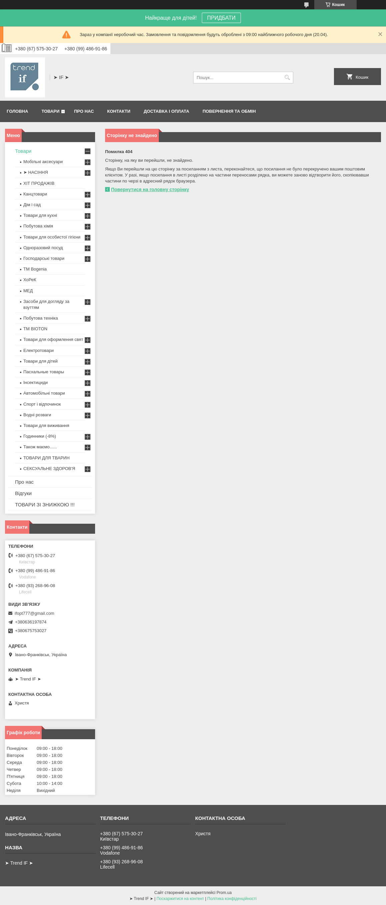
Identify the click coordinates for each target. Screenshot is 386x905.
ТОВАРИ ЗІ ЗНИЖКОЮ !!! (45, 504)
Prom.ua (224, 892)
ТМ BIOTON (35, 328)
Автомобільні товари (44, 393)
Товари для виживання (46, 425)
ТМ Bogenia (35, 269)
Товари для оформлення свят (53, 339)
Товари (50, 111)
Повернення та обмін (229, 111)
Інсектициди (35, 382)
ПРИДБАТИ (221, 18)
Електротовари (38, 350)
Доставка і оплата (166, 111)
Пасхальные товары (43, 371)
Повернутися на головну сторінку (150, 189)
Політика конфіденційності (232, 898)
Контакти (118, 111)
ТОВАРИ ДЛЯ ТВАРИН (46, 457)
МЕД (28, 290)
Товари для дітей (40, 361)
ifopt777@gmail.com (34, 613)
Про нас (84, 111)
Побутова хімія (38, 226)
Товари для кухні (40, 215)
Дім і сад (32, 204)
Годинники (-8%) (39, 436)
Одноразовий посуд (43, 247)
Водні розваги (37, 414)
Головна (17, 111)
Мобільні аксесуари (43, 161)
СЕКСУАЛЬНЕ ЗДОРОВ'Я (49, 468)
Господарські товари (43, 258)
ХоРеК (29, 279)
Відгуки (23, 493)
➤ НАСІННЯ (35, 172)
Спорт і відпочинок (42, 404)
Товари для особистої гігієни (51, 237)
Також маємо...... (40, 446)
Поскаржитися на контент (180, 898)
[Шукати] (287, 77)
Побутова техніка (40, 318)
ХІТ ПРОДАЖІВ (38, 183)
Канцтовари (35, 193)
